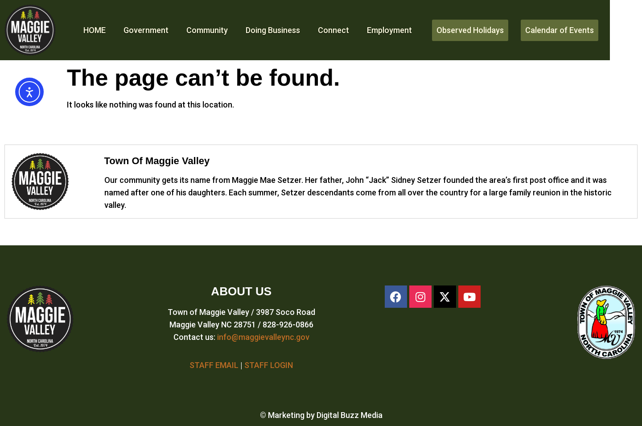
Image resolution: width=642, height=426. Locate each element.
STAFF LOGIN (268, 365)
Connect (333, 30)
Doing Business (273, 30)
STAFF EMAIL (214, 365)
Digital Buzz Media (350, 415)
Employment (389, 30)
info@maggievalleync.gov (263, 337)
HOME (94, 30)
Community (207, 30)
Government (146, 30)
